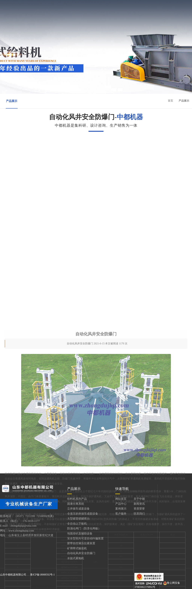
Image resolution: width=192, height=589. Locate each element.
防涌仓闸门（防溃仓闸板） (84, 528)
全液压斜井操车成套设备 (82, 513)
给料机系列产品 (77, 498)
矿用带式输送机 (77, 548)
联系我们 (136, 12)
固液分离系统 (75, 503)
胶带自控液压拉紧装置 (81, 543)
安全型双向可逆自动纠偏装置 (85, 538)
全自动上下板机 (77, 523)
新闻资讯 (136, 5)
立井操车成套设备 (78, 508)
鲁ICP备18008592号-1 (42, 574)
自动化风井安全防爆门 (81, 553)
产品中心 (112, 5)
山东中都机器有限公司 (13, 574)
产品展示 (11, 101)
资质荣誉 (87, 12)
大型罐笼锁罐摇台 (78, 518)
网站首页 (63, 5)
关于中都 (87, 5)
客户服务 (112, 12)
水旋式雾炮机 (75, 558)
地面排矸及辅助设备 (79, 533)
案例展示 (63, 12)
